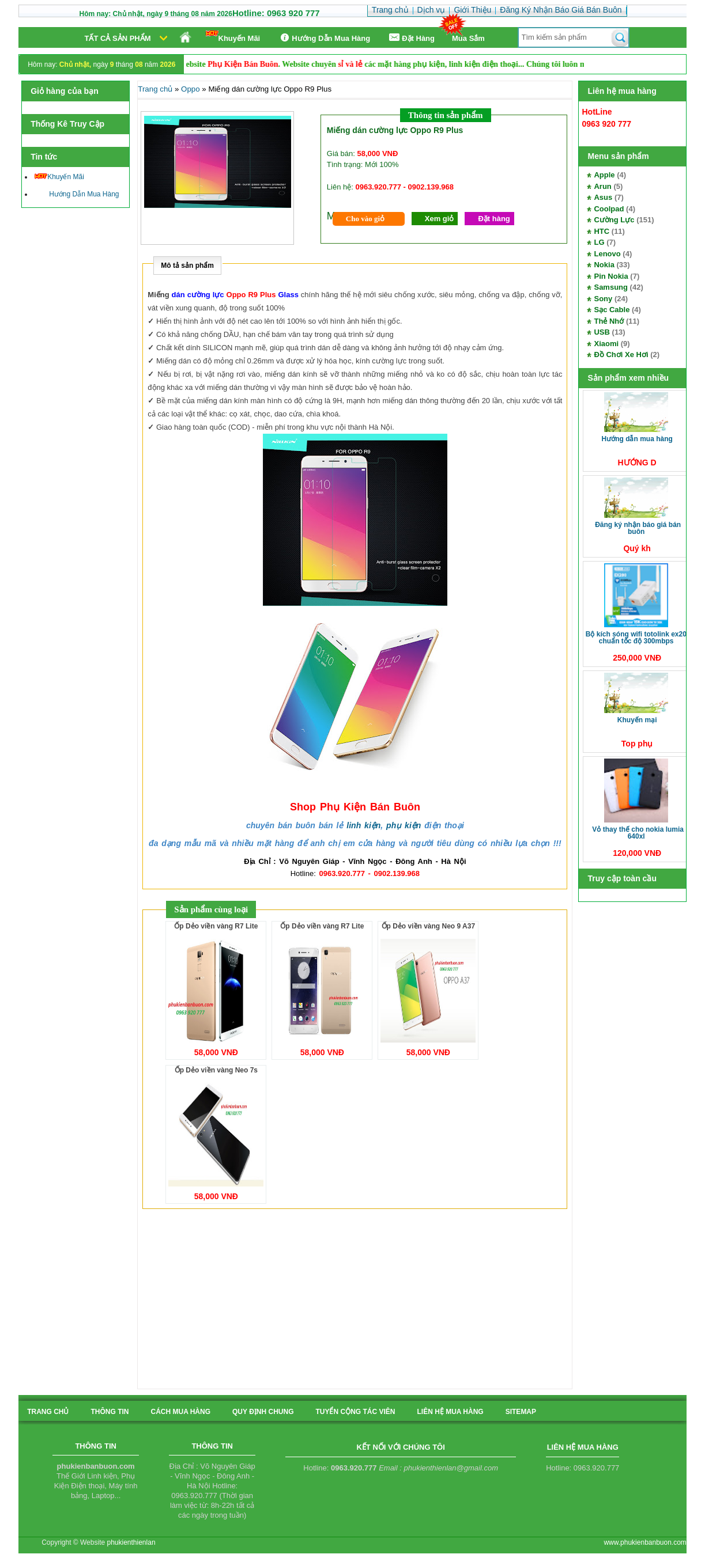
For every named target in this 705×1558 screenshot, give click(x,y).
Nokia (604, 264)
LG (599, 242)
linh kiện (363, 825)
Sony (603, 298)
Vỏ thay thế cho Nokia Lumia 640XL (638, 832)
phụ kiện (403, 825)
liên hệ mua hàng (450, 1412)
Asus (603, 197)
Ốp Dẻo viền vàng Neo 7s (216, 1070)
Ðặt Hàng (411, 38)
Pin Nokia (611, 276)
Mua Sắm (468, 38)
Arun (602, 186)
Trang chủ (155, 89)
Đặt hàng (494, 218)
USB (601, 332)
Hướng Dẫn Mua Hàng (323, 38)
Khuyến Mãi (233, 37)
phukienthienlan (131, 1542)
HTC (601, 231)
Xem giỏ (439, 218)
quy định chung (262, 1412)
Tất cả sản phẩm (118, 38)
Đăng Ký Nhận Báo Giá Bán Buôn (638, 528)
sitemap (521, 1412)
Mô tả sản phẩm (187, 265)
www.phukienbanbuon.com (645, 1542)
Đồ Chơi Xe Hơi (621, 354)
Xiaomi (606, 343)
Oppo (190, 89)
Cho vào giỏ (365, 218)
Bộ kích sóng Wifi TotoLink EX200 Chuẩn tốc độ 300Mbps (638, 637)
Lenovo (607, 253)
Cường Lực (614, 219)
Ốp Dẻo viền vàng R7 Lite (216, 926)
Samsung (611, 287)
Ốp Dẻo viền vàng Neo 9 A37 (429, 926)
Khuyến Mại (637, 720)
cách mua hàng (180, 1412)
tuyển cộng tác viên (355, 1412)
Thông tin (110, 1412)
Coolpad (609, 208)
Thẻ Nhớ (609, 321)
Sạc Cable (611, 309)
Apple (604, 174)
